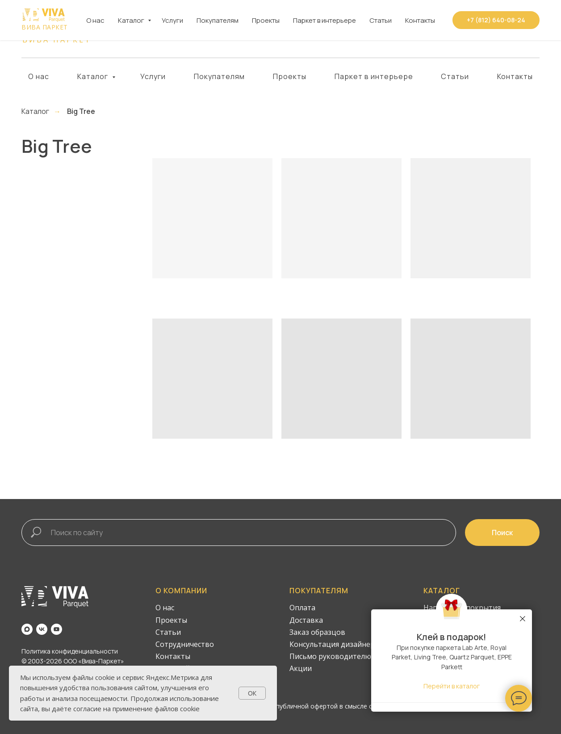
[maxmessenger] (119, 29)
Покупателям (219, 76)
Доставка (306, 620)
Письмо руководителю (330, 656)
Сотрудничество (184, 644)
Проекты (289, 76)
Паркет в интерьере (374, 76)
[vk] (136, 29)
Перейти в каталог (451, 686)
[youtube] (154, 29)
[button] (496, 29)
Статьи (455, 76)
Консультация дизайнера (334, 644)
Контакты (515, 76)
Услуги (153, 76)
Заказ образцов (317, 632)
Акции (300, 668)
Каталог (93, 76)
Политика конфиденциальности (69, 651)
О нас (38, 76)
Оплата (302, 607)
